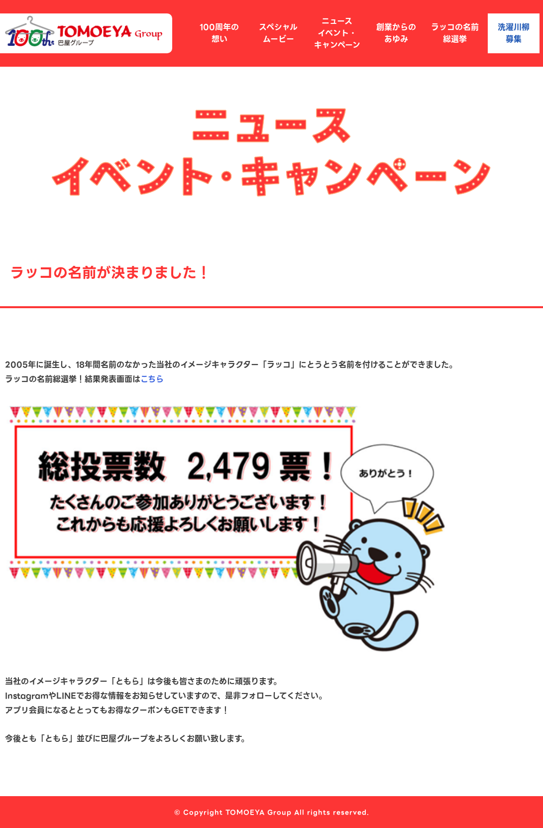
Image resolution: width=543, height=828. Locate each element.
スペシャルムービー (278, 33)
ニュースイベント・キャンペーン (337, 33)
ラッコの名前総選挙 (455, 33)
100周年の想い (219, 33)
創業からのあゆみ (396, 33)
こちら (152, 379)
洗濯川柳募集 (514, 33)
